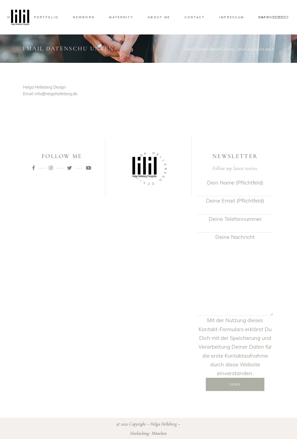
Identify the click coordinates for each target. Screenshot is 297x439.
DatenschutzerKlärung (215, 49)
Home (189, 49)
